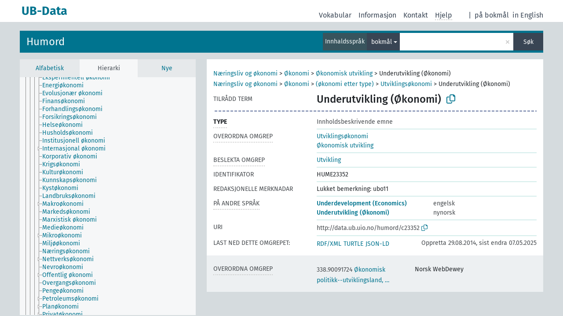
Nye (166, 68)
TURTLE (353, 244)
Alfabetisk (50, 68)
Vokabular (335, 15)
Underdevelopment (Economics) (362, 203)
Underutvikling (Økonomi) (353, 212)
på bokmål (492, 15)
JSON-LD (377, 244)
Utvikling (329, 160)
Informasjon (377, 15)
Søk (528, 42)
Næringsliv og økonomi (245, 73)
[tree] (108, 196)
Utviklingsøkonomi (406, 84)
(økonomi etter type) (345, 84)
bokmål (381, 42)
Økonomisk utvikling (344, 73)
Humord (45, 42)
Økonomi (296, 73)
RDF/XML (329, 244)
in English (527, 15)
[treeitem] (80, 78)
